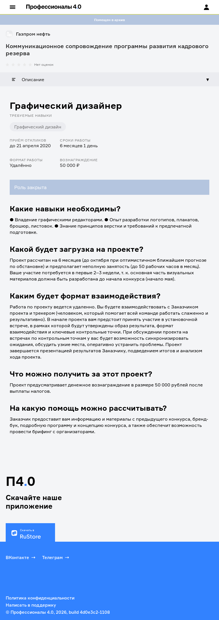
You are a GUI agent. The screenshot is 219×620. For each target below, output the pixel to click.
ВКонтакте (21, 557)
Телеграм (56, 557)
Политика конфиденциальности (40, 598)
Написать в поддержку (31, 605)
